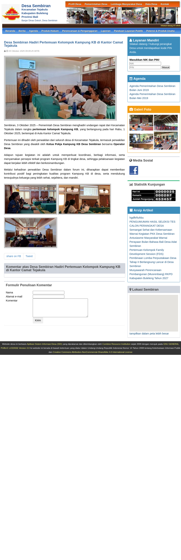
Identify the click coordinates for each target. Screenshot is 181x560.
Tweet (29, 256)
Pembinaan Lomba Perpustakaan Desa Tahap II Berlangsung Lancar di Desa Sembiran (152, 262)
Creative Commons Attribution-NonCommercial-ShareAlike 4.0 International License (92, 352)
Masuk (165, 67)
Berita (22, 31)
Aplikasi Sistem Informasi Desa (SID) (44, 344)
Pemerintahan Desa (96, 4)
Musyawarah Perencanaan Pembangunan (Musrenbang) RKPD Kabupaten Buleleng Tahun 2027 (150, 274)
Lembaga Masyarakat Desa (126, 4)
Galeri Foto (140, 109)
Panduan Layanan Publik (128, 31)
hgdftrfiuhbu (136, 217)
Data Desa (151, 4)
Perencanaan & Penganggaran (79, 31)
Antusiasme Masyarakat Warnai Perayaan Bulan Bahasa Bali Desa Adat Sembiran (153, 241)
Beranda (10, 31)
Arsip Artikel (141, 210)
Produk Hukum (50, 31)
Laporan (106, 31)
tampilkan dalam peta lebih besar (149, 333)
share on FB (13, 256)
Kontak (165, 4)
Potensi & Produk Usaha (160, 31)
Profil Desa (75, 4)
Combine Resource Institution (116, 344)
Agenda (33, 31)
